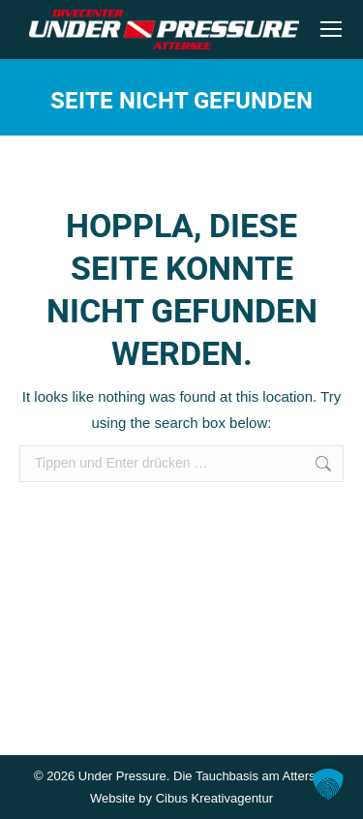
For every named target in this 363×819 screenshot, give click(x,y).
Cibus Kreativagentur (214, 798)
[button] (328, 784)
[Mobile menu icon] (331, 29)
